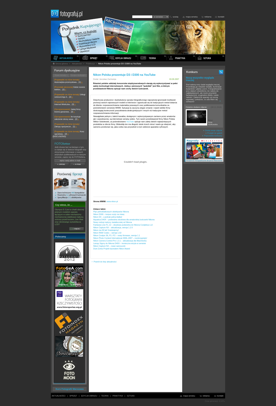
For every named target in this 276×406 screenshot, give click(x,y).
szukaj (175, 17)
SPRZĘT (73, 396)
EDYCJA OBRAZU (89, 396)
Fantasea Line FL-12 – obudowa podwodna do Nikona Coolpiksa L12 (123, 225)
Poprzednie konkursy (212, 136)
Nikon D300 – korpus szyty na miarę (108, 214)
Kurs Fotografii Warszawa (70, 389)
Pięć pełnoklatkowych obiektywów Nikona (111, 212)
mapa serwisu (192, 17)
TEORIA (104, 396)
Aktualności (77, 64)
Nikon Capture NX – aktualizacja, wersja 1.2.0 (113, 227)
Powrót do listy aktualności (104, 262)
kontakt (221, 17)
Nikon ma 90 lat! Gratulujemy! (106, 230)
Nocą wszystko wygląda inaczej (200, 79)
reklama (207, 17)
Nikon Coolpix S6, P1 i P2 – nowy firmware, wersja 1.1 (116, 235)
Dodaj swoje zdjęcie (212, 130)
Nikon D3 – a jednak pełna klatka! (107, 217)
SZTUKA (130, 396)
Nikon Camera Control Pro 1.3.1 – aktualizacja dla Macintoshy (120, 241)
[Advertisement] (204, 221)
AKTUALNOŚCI (58, 396)
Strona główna (60, 64)
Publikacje (90, 64)
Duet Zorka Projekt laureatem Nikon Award (111, 249)
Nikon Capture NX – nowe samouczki (109, 246)
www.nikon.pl (112, 201)
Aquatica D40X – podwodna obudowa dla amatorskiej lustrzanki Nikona (124, 220)
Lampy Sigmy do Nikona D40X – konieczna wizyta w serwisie (119, 243)
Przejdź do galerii (213, 133)
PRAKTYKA (117, 396)
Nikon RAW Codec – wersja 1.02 (107, 233)
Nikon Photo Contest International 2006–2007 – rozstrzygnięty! (120, 238)
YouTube (130, 122)
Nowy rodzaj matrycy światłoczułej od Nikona (112, 222)
